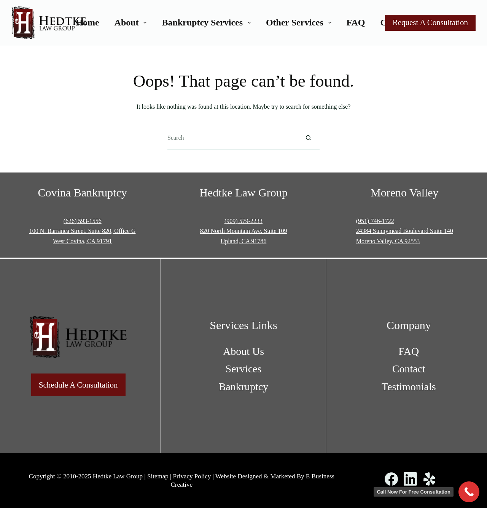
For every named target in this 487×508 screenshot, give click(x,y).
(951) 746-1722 (375, 221)
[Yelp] (429, 479)
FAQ (356, 22)
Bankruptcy (244, 386)
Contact (408, 369)
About (132, 22)
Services (244, 369)
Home (87, 22)
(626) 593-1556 (83, 221)
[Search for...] (232, 138)
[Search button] (308, 138)
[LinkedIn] (410, 479)
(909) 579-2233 (243, 221)
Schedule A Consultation (78, 384)
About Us (243, 351)
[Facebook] (391, 479)
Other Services (300, 22)
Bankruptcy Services (207, 22)
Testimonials (409, 386)
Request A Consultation (430, 22)
